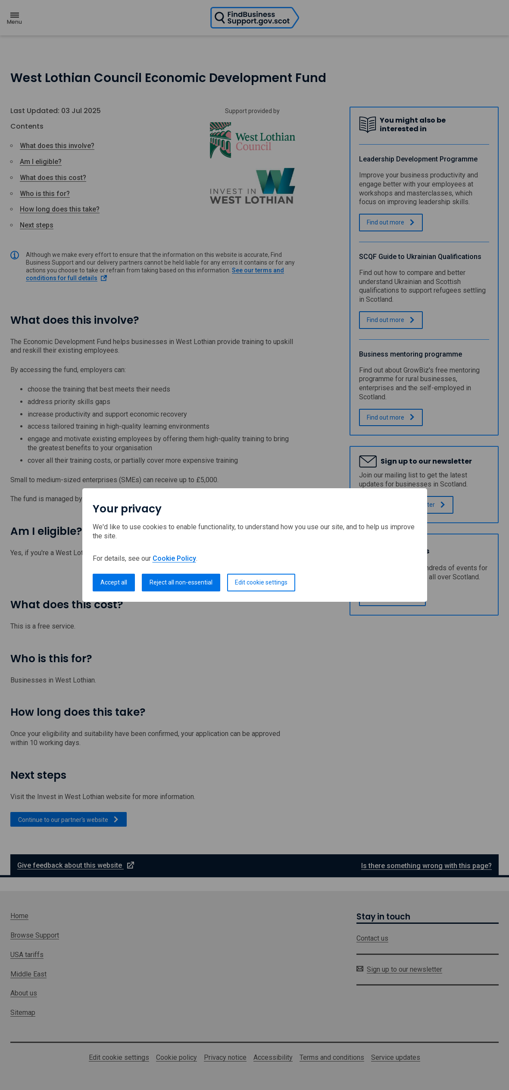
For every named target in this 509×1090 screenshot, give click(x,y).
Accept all (113, 582)
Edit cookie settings (261, 582)
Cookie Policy (174, 558)
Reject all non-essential (181, 582)
